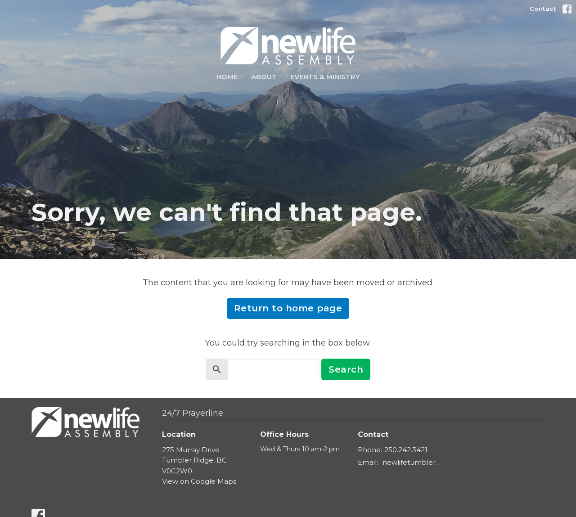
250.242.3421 (406, 449)
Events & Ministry (325, 76)
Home (227, 76)
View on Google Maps (199, 481)
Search (345, 369)
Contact (543, 8)
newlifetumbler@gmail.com (414, 462)
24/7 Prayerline (192, 413)
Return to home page (288, 308)
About (264, 76)
